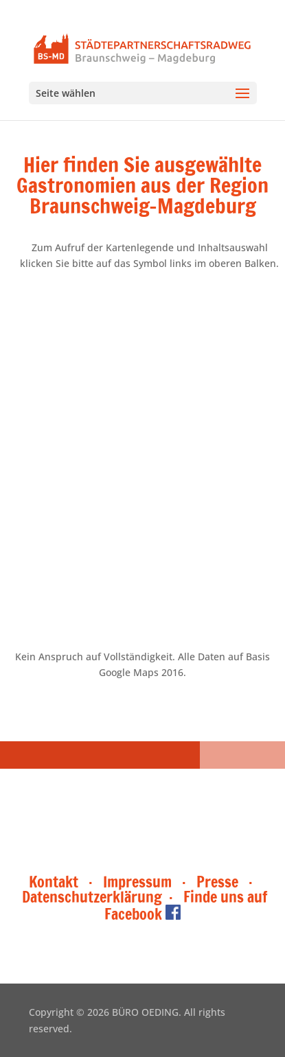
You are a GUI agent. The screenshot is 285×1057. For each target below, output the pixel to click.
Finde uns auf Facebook (185, 905)
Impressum (137, 881)
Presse (217, 881)
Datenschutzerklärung (92, 896)
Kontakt (55, 881)
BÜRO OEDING (145, 1012)
